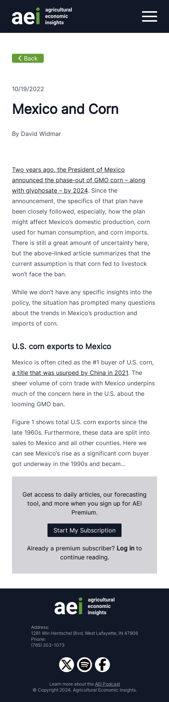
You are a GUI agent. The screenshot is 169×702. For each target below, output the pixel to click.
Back (28, 58)
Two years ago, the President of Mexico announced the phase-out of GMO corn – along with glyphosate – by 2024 (78, 180)
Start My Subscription (84, 530)
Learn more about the (84, 684)
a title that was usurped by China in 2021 (70, 372)
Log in (126, 548)
